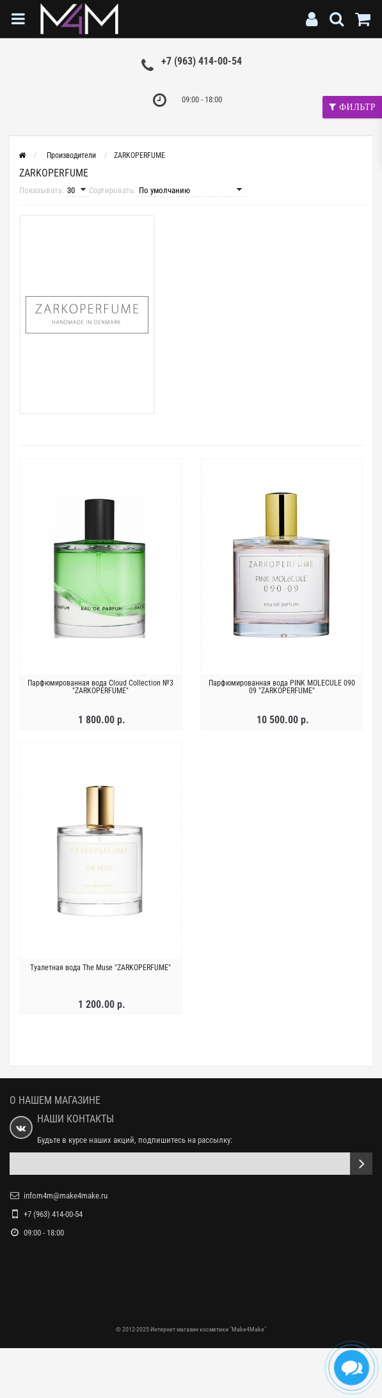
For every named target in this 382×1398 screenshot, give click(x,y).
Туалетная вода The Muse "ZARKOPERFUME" (100, 967)
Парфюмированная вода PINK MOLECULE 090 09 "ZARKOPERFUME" (282, 687)
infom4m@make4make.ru (65, 1195)
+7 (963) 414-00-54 (201, 61)
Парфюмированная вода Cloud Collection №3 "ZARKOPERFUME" (100, 687)
